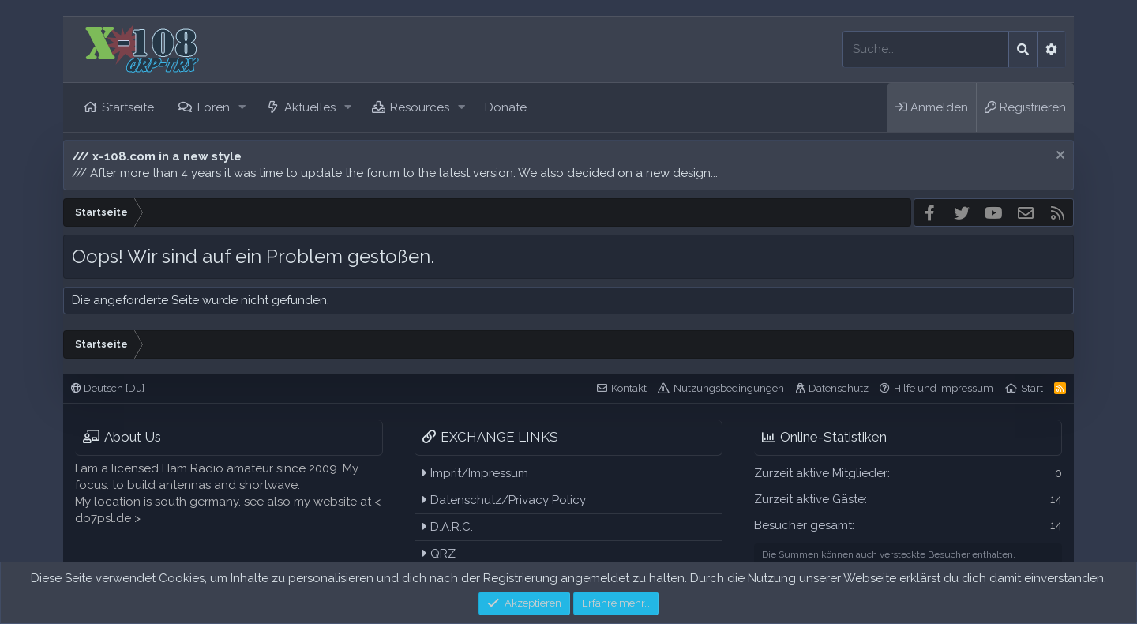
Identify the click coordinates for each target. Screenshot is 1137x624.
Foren (213, 107)
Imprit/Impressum (475, 473)
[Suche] (925, 49)
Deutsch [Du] (107, 388)
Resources (419, 107)
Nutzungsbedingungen (729, 388)
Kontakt (629, 388)
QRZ (439, 554)
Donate (506, 107)
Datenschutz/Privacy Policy (504, 500)
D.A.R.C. (447, 527)
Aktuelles (310, 107)
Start (1032, 388)
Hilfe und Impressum (943, 388)
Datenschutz (839, 388)
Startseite (128, 107)
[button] (242, 108)
